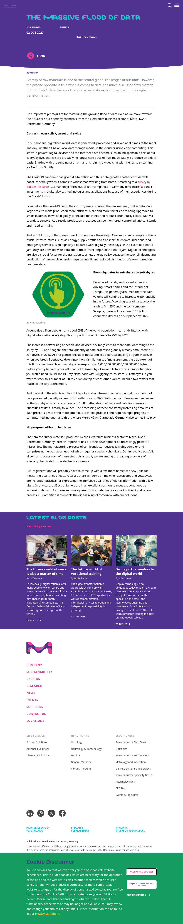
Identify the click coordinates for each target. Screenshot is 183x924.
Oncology (76, 742)
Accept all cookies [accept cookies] (141, 871)
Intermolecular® (125, 781)
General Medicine (81, 762)
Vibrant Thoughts (81, 768)
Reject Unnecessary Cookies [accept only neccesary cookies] (141, 884)
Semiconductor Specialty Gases (134, 775)
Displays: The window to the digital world (135, 571)
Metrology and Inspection (131, 762)
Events (32, 700)
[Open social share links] (30, 56)
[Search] (170, 5)
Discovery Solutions (37, 755)
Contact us (36, 714)
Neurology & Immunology (86, 748)
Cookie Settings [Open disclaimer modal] (136, 895)
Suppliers (34, 707)
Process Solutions (36, 742)
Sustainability (39, 672)
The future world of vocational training (86, 571)
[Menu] (177, 5)
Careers (33, 679)
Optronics (121, 748)
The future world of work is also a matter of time (46, 571)
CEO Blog (121, 788)
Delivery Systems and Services (133, 768)
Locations (35, 721)
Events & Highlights (127, 794)
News (30, 693)
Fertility (75, 755)
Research (34, 686)
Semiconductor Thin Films (131, 742)
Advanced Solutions (38, 748)
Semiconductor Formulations (133, 755)
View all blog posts (36, 526)
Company (34, 665)
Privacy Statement (47, 914)
